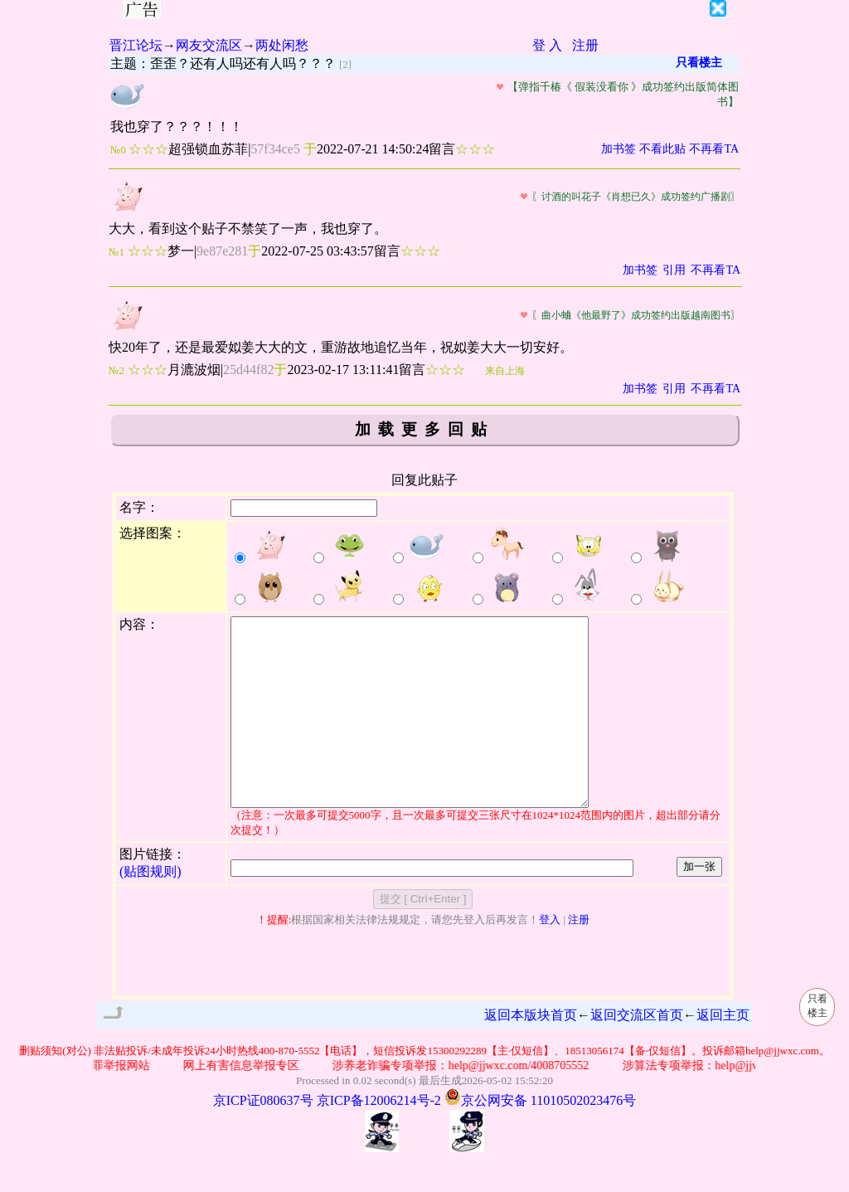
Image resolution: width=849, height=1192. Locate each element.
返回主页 (723, 1052)
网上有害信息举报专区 (252, 1103)
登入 (549, 957)
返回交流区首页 (636, 1052)
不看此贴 (662, 149)
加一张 (699, 904)
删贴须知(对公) (55, 1088)
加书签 (618, 149)
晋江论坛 (136, 45)
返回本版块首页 (530, 1052)
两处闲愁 (281, 45)
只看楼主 (699, 62)
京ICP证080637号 (263, 1138)
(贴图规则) (150, 909)
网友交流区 (209, 45)
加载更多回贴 (424, 429)
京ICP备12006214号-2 (379, 1138)
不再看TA (714, 149)
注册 (585, 45)
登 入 (547, 45)
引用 (674, 270)
